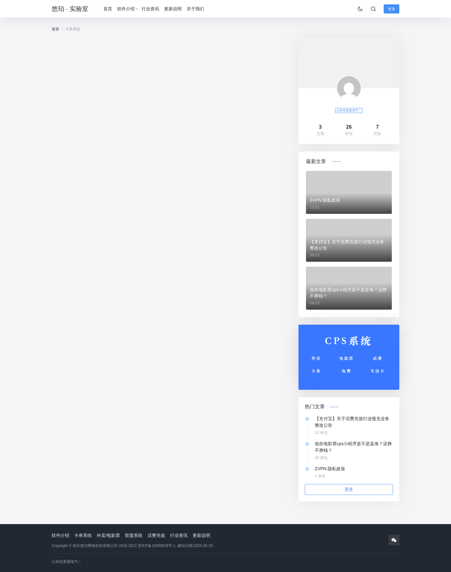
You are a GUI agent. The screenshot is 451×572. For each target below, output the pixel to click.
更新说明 (173, 8)
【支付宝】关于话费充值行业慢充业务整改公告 (347, 244)
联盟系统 (134, 535)
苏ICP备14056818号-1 (156, 546)
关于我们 (195, 8)
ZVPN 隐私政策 (325, 200)
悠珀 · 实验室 (70, 8)
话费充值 (156, 535)
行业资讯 (150, 8)
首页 (107, 8)
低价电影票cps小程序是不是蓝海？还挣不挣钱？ (348, 292)
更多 (349, 489)
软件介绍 (126, 8)
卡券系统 (83, 535)
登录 (391, 9)
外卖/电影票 (108, 535)
